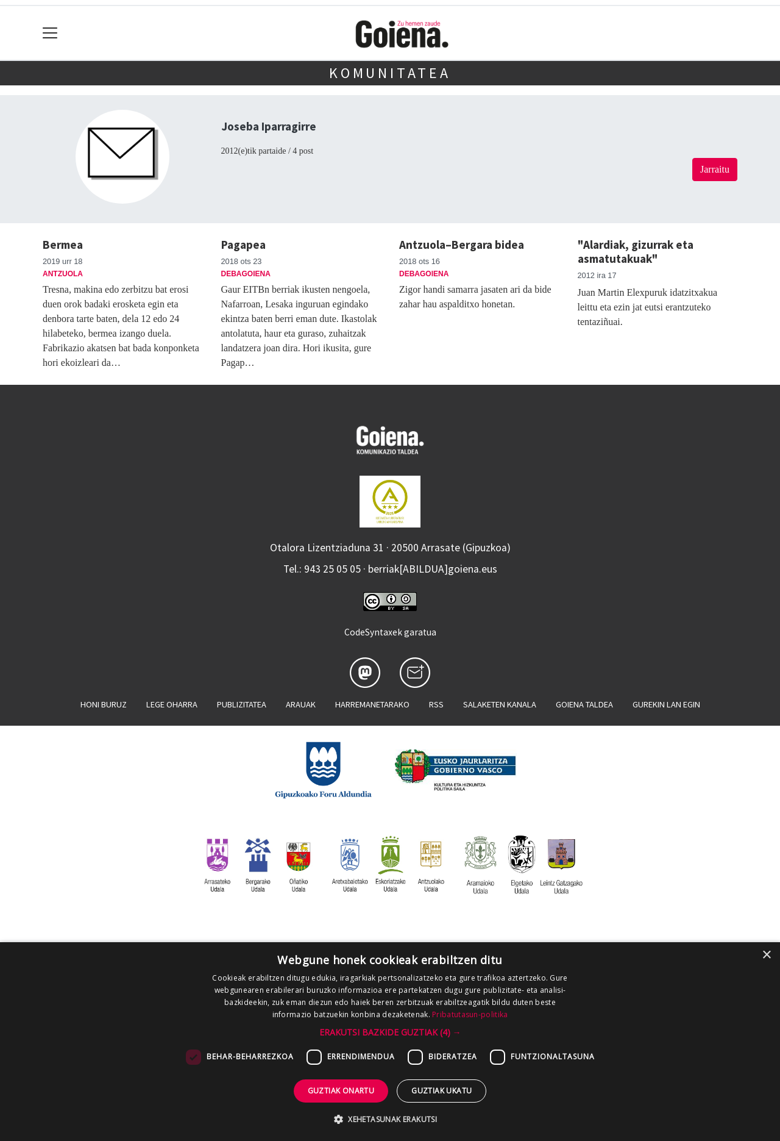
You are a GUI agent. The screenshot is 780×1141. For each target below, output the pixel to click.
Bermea (63, 244)
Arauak (301, 704)
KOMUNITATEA (390, 72)
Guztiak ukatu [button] (441, 1091)
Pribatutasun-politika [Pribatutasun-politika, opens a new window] (470, 1014)
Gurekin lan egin (666, 704)
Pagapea (243, 244)
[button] (390, 1032)
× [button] (766, 955)
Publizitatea (241, 704)
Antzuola (63, 274)
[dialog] (390, 1041)
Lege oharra (171, 704)
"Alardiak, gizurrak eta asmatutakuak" (635, 251)
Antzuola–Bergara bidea (461, 244)
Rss (436, 704)
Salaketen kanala (499, 704)
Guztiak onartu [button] (341, 1091)
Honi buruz (103, 704)
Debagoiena (246, 274)
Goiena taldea (584, 704)
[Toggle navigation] (50, 33)
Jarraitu (714, 169)
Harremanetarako (372, 704)
